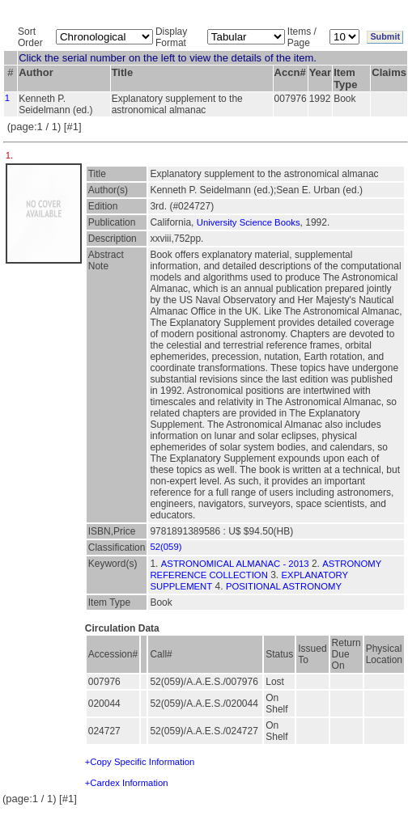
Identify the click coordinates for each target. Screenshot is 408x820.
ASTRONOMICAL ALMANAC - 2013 (235, 564)
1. (11, 155)
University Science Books (248, 222)
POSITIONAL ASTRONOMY (284, 586)
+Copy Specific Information (140, 762)
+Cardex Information (126, 783)
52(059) (165, 547)
